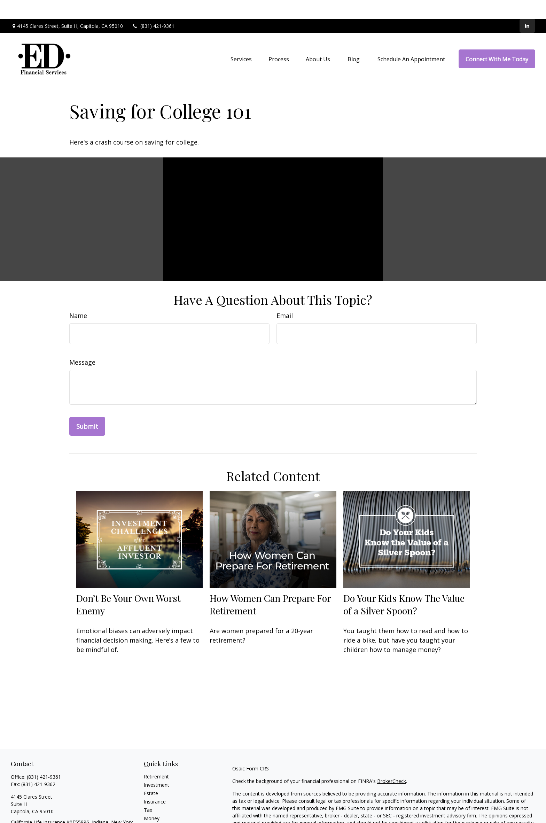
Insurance (155, 782)
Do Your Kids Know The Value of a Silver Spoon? (404, 585)
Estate (151, 774)
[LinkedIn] (527, 7)
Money (151, 799)
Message (82, 343)
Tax (148, 791)
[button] (241, 40)
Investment (156, 766)
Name (78, 297)
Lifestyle (153, 808)
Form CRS (257, 749)
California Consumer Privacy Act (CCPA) (462, 816)
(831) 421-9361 (153, 7)
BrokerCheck (391, 762)
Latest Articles (160, 816)
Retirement (156, 757)
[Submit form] (87, 407)
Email (284, 297)
